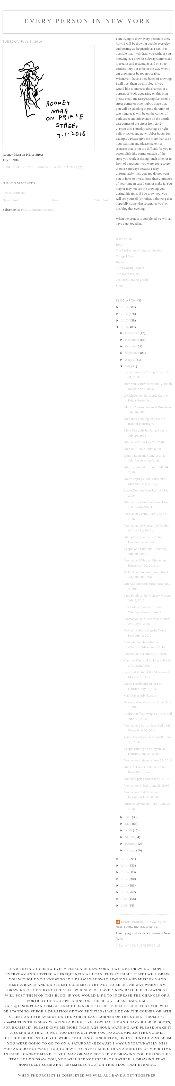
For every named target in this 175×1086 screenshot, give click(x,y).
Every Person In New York (87, 21)
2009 (124, 899)
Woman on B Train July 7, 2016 (145, 654)
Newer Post (10, 200)
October (131, 346)
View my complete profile (138, 945)
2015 (124, 859)
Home (56, 200)
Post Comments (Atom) (37, 210)
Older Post (101, 200)
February (131, 844)
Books (120, 262)
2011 (124, 885)
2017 (124, 320)
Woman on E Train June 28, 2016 (146, 785)
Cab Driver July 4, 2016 (140, 695)
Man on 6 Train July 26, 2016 (144, 442)
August (130, 359)
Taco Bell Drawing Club (132, 279)
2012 (124, 879)
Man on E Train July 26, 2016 (144, 449)
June (128, 817)
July (128, 366)
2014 (124, 865)
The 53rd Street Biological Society (139, 250)
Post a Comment (14, 193)
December (132, 333)
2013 (124, 872)
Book (119, 244)
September (132, 353)
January (130, 850)
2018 (124, 314)
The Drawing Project (130, 268)
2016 (124, 327)
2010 (124, 892)
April (129, 830)
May (128, 824)
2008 (124, 905)
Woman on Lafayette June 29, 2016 (148, 760)
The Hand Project (127, 274)
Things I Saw (125, 256)
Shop (119, 285)
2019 (124, 307)
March (130, 837)
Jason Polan (124, 239)
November (132, 339)
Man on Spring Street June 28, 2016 (148, 779)
